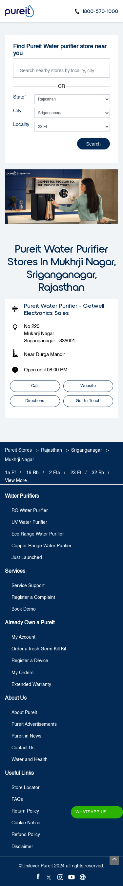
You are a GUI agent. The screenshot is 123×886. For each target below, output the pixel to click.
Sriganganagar (86, 450)
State (19, 97)
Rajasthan (51, 450)
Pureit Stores (19, 450)
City (17, 110)
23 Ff (76, 473)
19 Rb (32, 473)
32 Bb (98, 473)
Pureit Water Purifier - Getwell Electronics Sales (64, 309)
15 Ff (10, 473)
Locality (21, 124)
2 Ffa (54, 473)
